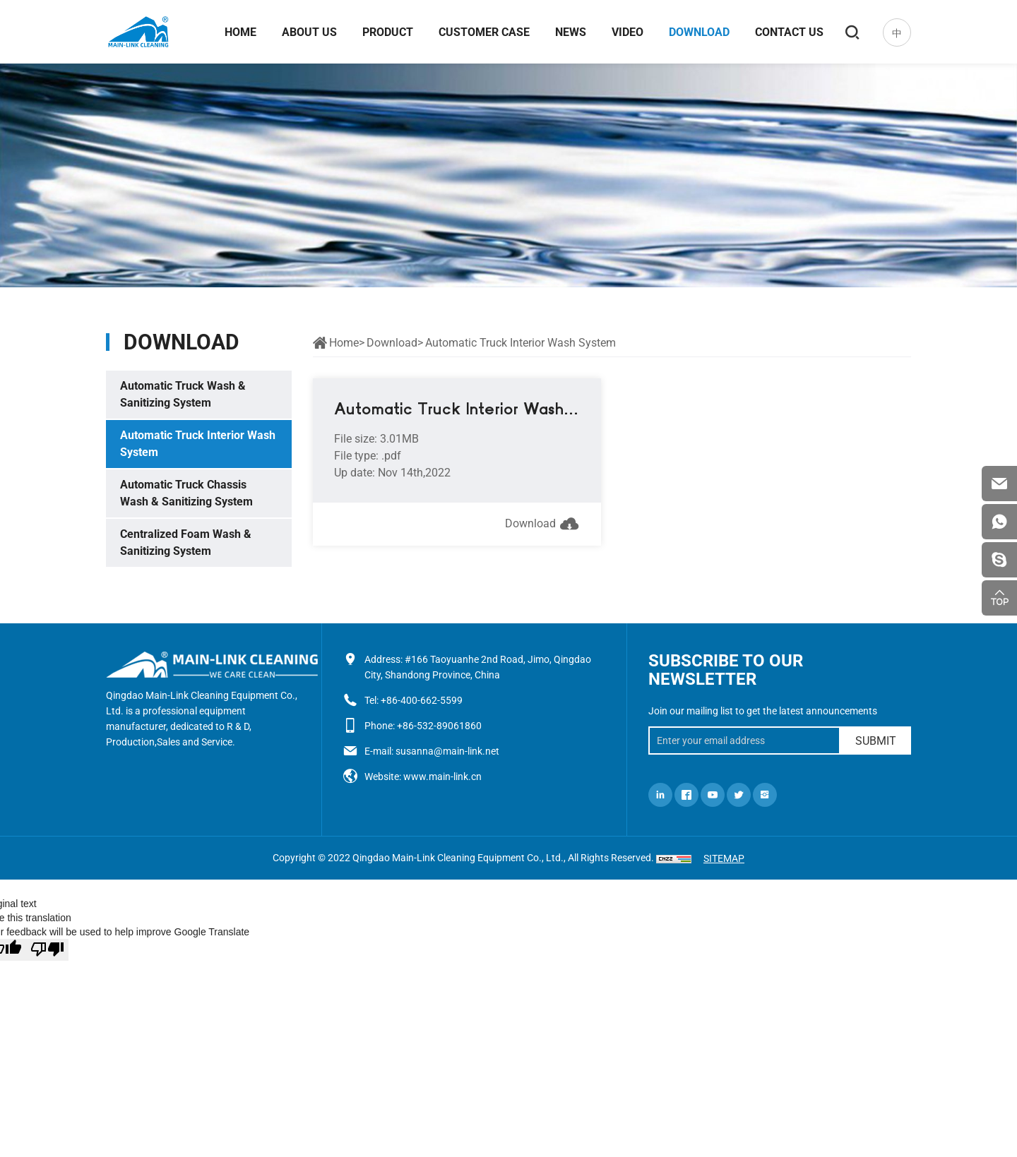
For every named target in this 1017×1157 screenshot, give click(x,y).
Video (627, 32)
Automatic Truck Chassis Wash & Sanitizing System (186, 493)
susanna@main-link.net (447, 751)
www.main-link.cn (442, 776)
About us (309, 32)
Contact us (789, 32)
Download (699, 32)
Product (387, 32)
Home (240, 32)
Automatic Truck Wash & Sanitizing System (183, 394)
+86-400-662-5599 (422, 700)
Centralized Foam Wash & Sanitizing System (185, 542)
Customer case (484, 32)
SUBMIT (875, 741)
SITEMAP (723, 858)
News (570, 32)
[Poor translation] (47, 950)
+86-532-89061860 (439, 725)
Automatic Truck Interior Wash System (197, 443)
